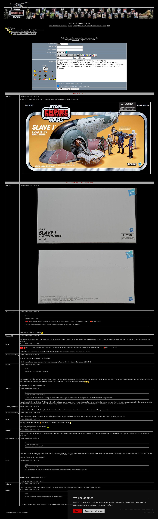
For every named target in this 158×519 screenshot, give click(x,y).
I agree (77, 511)
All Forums (11, 28)
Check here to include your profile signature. (70, 91)
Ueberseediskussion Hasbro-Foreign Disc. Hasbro (26, 30)
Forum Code (69, 88)
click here (75, 40)
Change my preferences (94, 511)
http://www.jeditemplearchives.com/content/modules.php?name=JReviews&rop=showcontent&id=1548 (55, 366)
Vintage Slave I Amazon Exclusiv (24, 34)
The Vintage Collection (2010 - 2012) (24, 32)
